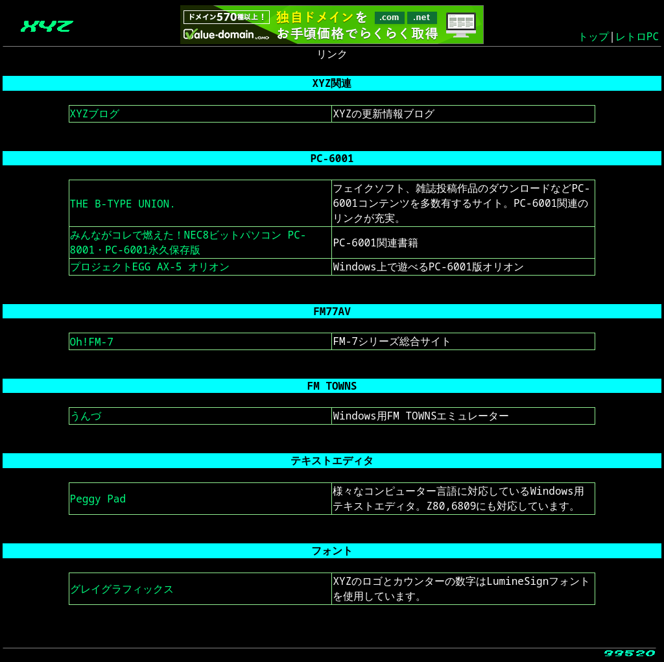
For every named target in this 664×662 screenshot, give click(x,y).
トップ (593, 36)
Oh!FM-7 (91, 342)
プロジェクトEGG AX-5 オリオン (150, 266)
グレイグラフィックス (122, 589)
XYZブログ (95, 113)
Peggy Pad (98, 498)
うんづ (85, 415)
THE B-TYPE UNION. (123, 203)
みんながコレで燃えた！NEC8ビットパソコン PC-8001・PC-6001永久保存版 (188, 242)
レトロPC (637, 36)
